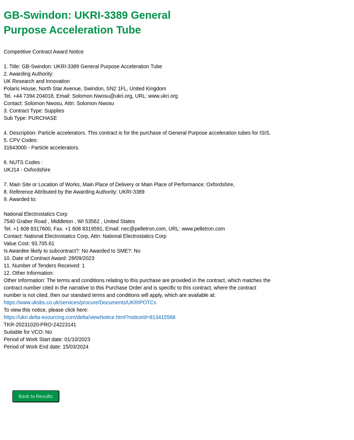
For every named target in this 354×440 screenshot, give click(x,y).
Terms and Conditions (36, 424)
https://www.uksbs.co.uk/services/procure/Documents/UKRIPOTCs (80, 302)
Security (75, 424)
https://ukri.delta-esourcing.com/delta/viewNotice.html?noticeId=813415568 (90, 317)
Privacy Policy (105, 424)
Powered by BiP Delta (149, 424)
